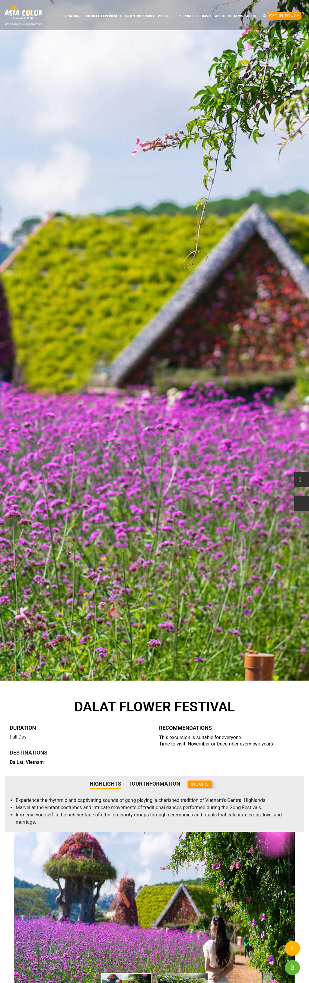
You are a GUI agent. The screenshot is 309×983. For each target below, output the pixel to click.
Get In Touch (284, 15)
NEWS (238, 16)
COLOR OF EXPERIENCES (103, 16)
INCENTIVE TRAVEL (140, 16)
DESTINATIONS (69, 16)
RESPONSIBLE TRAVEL (194, 16)
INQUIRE (200, 784)
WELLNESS (166, 16)
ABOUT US (223, 16)
